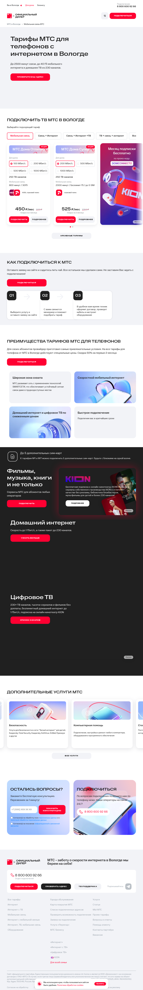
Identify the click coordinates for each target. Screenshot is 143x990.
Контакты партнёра (103, 930)
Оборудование (15, 930)
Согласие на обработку (17, 987)
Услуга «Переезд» (59, 925)
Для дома (29, 5)
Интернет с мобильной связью (24, 920)
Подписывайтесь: (119, 887)
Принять (100, 984)
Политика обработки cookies (70, 985)
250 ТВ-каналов (17, 177)
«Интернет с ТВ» (59, 947)
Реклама (137, 222)
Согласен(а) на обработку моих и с (35, 819)
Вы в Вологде (14, 5)
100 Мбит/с (20, 163)
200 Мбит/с (40, 163)
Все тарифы (14, 900)
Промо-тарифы (101, 915)
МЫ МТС (97, 910)
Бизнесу (41, 5)
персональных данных (48, 818)
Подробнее (39, 220)
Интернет (13, 905)
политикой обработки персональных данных (29, 820)
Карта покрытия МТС (61, 905)
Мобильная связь (17, 915)
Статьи (96, 905)
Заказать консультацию (52, 810)
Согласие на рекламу (110, 987)
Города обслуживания (61, 900)
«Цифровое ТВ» (58, 952)
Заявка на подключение (63, 920)
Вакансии (98, 935)
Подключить (19, 220)
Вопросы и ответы (102, 920)
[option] (20, 136)
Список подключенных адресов (67, 910)
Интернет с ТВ (15, 910)
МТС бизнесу (57, 930)
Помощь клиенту (101, 925)
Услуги (96, 900)
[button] (70, 227)
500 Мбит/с (20, 171)
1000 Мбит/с (40, 171)
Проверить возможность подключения (70, 915)
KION (55, 957)
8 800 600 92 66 (126, 6)
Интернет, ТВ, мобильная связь (24, 925)
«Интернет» (56, 942)
